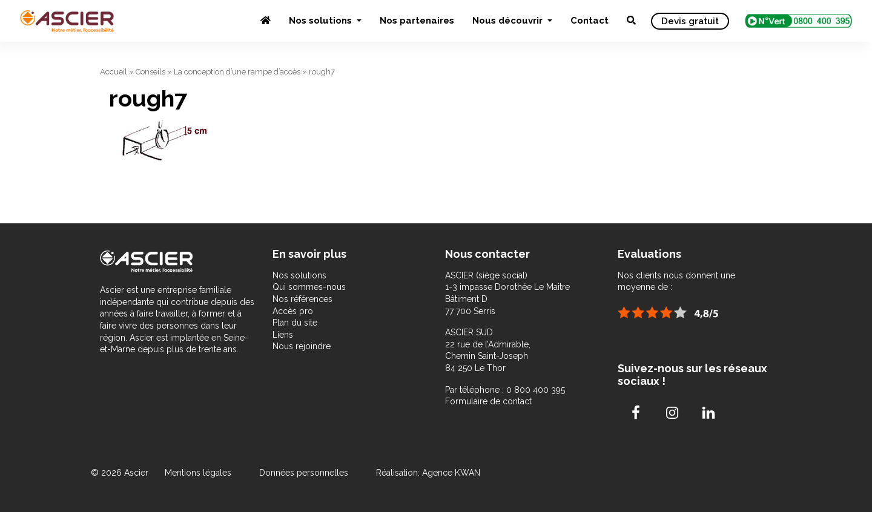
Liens (282, 335)
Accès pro (292, 311)
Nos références (302, 299)
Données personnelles (303, 473)
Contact (589, 20)
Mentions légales (199, 473)
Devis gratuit (690, 21)
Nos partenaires (417, 20)
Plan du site (294, 322)
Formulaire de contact (488, 401)
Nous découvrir (508, 20)
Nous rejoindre (301, 346)
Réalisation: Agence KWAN (428, 473)
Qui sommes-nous (309, 287)
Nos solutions (321, 20)
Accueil (113, 71)
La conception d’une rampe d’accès (237, 71)
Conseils (150, 71)
